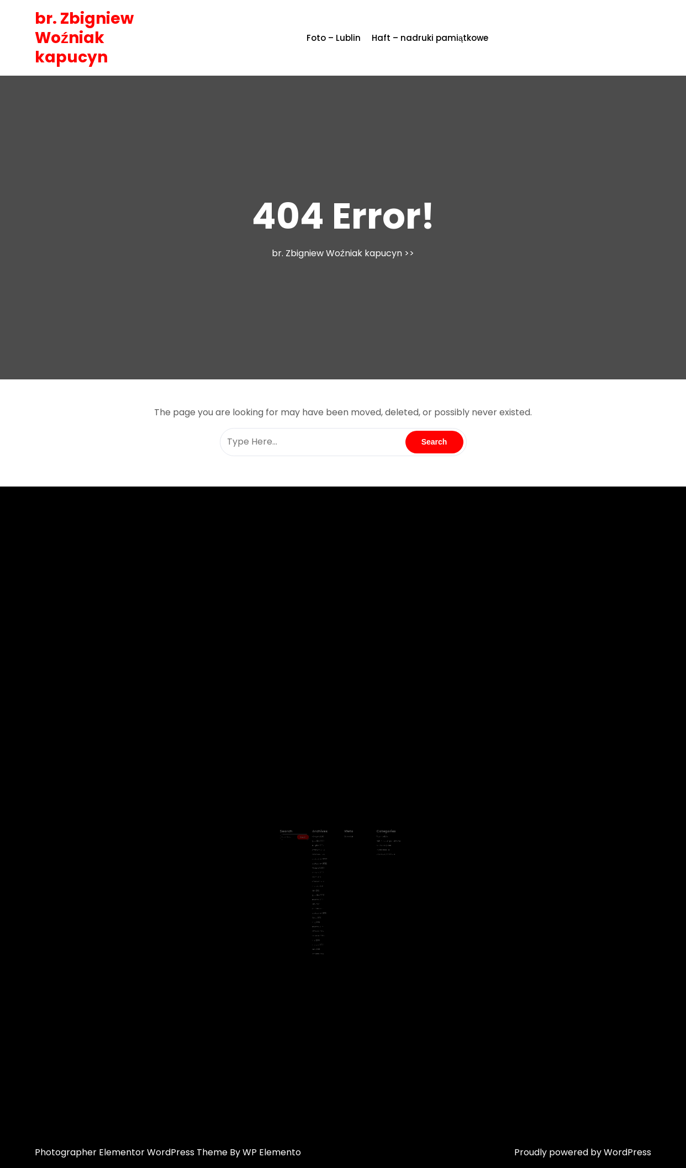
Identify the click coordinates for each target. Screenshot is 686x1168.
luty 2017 (322, 893)
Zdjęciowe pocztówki (375, 856)
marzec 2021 (324, 880)
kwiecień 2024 (324, 856)
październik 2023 (325, 860)
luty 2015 (322, 928)
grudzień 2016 (324, 897)
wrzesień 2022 (324, 866)
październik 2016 (325, 901)
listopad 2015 (324, 914)
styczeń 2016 (324, 911)
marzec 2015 (324, 924)
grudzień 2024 (324, 846)
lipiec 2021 (323, 873)
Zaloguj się (347, 843)
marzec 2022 (324, 870)
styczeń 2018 (324, 890)
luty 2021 (322, 883)
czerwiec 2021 (324, 876)
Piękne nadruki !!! (373, 853)
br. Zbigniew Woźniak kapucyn (84, 38)
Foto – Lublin (334, 38)
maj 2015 (322, 921)
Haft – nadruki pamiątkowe (430, 38)
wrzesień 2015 (324, 918)
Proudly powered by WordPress (582, 1152)
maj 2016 (322, 907)
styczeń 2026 (324, 843)
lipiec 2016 (323, 904)
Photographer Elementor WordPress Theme (132, 1152)
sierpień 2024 (324, 849)
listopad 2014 (324, 931)
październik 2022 (325, 863)
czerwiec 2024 (325, 853)
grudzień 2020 (324, 887)
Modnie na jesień (373, 849)
